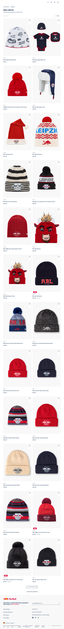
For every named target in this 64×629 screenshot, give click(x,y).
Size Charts (6, 615)
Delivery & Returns (8, 612)
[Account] (51, 2)
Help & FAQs (6, 609)
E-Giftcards (6, 618)
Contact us (35, 609)
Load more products (32, 591)
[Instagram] (35, 618)
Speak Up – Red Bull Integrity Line (29, 626)
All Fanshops (6, 6)
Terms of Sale (8, 626)
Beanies (13, 6)
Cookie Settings (19, 626)
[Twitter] (38, 618)
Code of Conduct (43, 626)
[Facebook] (33, 618)
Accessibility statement (37, 626)
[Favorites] (54, 2)
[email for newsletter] (45, 603)
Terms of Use (5, 626)
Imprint (23, 626)
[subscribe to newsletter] (59, 603)
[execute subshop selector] (61, 2)
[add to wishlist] (29, 23)
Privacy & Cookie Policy (14, 626)
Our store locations (37, 612)
